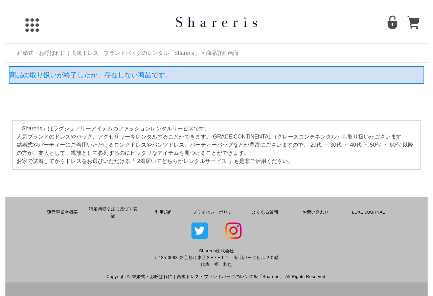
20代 (316, 145)
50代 (376, 145)
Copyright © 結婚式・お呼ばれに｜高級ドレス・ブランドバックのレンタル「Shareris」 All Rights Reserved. (216, 276)
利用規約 (164, 212)
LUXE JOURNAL (368, 212)
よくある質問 (265, 212)
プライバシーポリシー (214, 212)
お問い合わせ (315, 212)
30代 (336, 145)
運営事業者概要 (62, 212)
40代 (356, 145)
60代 (395, 145)
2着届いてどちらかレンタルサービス (182, 161)
